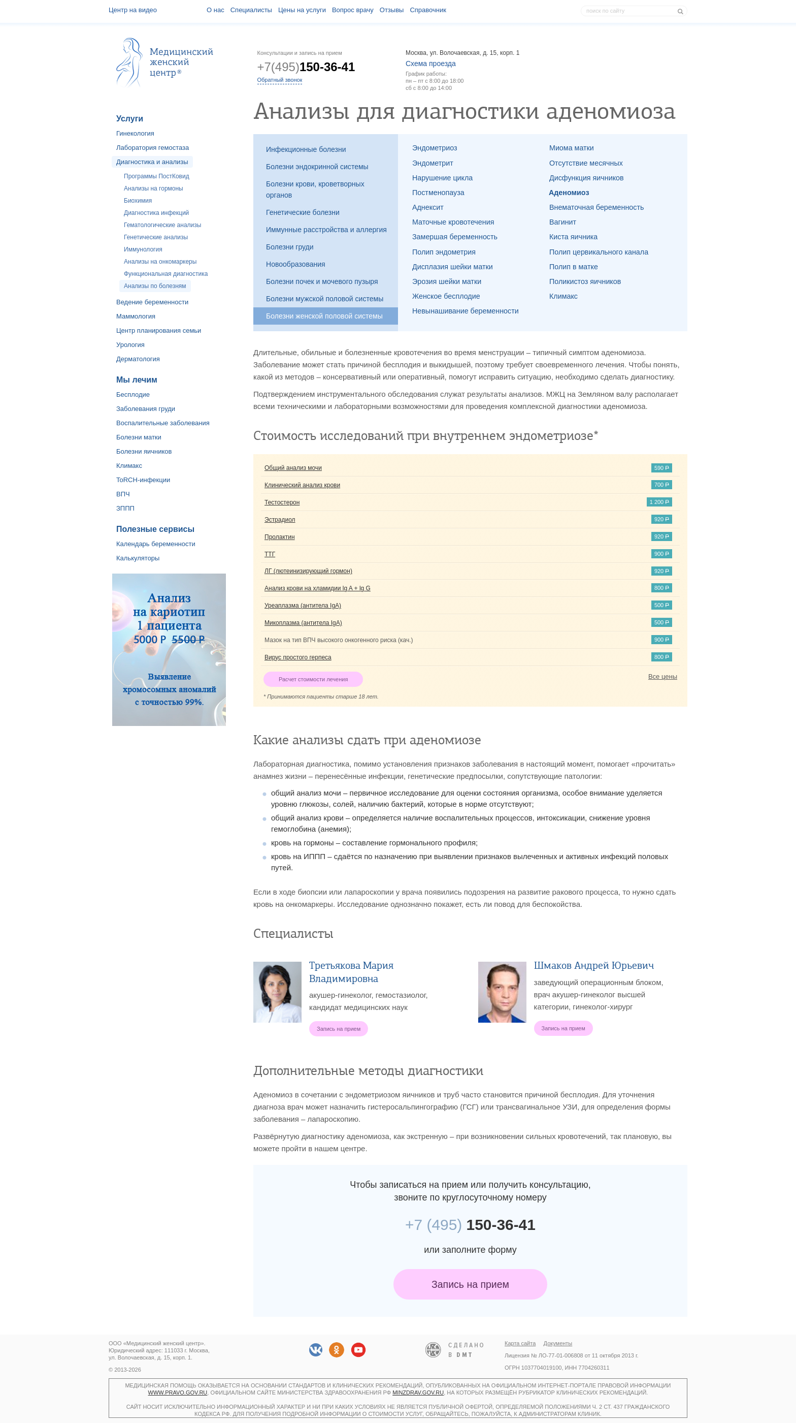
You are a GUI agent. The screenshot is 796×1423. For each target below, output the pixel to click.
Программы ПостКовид (156, 176)
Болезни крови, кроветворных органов (315, 189)
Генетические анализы (156, 237)
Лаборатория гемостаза (152, 147)
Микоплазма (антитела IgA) (303, 622)
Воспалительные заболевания (163, 423)
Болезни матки (138, 437)
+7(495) (306, 67)
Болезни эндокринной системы (317, 167)
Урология (130, 345)
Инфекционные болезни (306, 149)
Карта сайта (520, 1343)
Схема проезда (431, 63)
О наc (215, 10)
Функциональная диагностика (166, 273)
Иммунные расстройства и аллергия (326, 230)
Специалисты (251, 10)
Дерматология (138, 359)
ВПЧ (123, 494)
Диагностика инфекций (156, 212)
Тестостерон (282, 502)
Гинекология (135, 133)
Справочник (428, 10)
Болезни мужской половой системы (324, 299)
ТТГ (269, 554)
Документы (558, 1343)
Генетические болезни (303, 212)
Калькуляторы (137, 558)
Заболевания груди (145, 409)
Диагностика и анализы (152, 162)
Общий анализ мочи (293, 467)
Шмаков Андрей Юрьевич (594, 965)
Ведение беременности (152, 302)
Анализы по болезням (155, 286)
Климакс (129, 465)
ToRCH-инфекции (143, 480)
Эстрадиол (279, 519)
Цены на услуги (302, 10)
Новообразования (295, 264)
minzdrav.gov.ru (418, 1392)
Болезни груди (290, 247)
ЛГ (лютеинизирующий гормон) (308, 571)
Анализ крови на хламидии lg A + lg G (317, 588)
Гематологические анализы (162, 225)
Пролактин (279, 537)
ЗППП (125, 508)
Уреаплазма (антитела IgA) (302, 605)
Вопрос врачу (353, 10)
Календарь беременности (155, 544)
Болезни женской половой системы (324, 316)
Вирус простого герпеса (297, 657)
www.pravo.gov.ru (178, 1392)
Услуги (129, 118)
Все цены (662, 676)
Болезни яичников (144, 451)
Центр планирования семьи (158, 330)
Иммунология (143, 249)
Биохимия (138, 200)
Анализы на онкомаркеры (160, 261)
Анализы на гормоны (153, 188)
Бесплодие (133, 394)
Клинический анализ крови (302, 485)
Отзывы (392, 10)
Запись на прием (470, 1284)
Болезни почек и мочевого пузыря (322, 281)
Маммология (135, 316)
